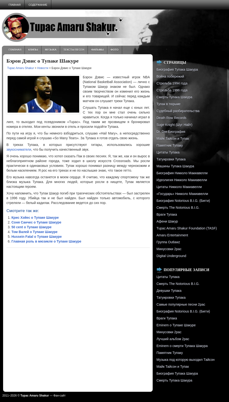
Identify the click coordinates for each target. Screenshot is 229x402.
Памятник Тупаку (169, 145)
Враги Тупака (166, 214)
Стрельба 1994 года (171, 83)
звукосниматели (18, 149)
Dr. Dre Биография (170, 132)
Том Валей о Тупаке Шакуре (34, 232)
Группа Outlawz (168, 242)
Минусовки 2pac (169, 249)
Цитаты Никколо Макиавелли (179, 187)
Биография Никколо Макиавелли (182, 173)
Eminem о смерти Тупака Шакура (182, 346)
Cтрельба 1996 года (171, 90)
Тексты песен (73, 49)
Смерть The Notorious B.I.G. (177, 207)
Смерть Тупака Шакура (174, 97)
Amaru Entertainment (172, 235)
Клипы (33, 49)
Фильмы (97, 49)
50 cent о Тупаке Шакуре (31, 227)
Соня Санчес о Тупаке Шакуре (36, 222)
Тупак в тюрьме (168, 104)
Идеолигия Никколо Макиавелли (181, 180)
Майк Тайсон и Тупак (172, 138)
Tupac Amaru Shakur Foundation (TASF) (186, 228)
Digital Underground (171, 256)
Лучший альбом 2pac (172, 339)
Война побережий (170, 76)
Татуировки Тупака (171, 159)
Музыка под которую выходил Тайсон (185, 360)
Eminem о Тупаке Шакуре (176, 325)
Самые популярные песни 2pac (180, 304)
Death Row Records (171, 118)
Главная (15, 4)
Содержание (37, 4)
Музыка (50, 49)
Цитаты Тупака (168, 152)
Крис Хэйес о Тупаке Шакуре (35, 217)
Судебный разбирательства (177, 111)
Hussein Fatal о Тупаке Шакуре (36, 236)
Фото (115, 49)
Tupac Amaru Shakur (20, 68)
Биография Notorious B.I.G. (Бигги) (183, 201)
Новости (42, 68)
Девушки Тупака (169, 291)
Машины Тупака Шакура (175, 166)
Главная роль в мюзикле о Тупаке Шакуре (46, 241)
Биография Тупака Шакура (177, 69)
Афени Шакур (167, 221)
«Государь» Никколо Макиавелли (182, 194)
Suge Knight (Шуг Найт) (174, 125)
